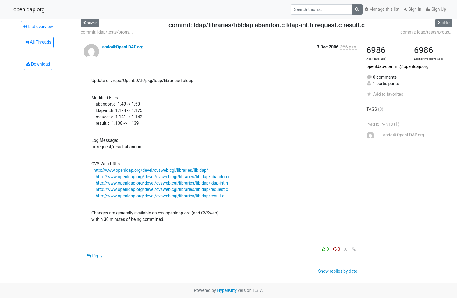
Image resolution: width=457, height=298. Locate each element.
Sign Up (436, 9)
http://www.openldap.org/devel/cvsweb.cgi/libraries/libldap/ (151, 170)
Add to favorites (385, 94)
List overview (38, 26)
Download (38, 64)
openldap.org (28, 9)
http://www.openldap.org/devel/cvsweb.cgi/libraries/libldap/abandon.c (163, 176)
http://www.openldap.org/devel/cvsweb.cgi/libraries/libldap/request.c (162, 189)
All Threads (38, 42)
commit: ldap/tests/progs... (107, 32)
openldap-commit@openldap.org (398, 66)
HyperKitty (227, 290)
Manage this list (382, 9)
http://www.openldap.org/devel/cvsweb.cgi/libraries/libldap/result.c (160, 195)
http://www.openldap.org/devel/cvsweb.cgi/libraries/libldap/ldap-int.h (162, 183)
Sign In (412, 9)
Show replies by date (337, 271)
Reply (94, 255)
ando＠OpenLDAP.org (122, 47)
